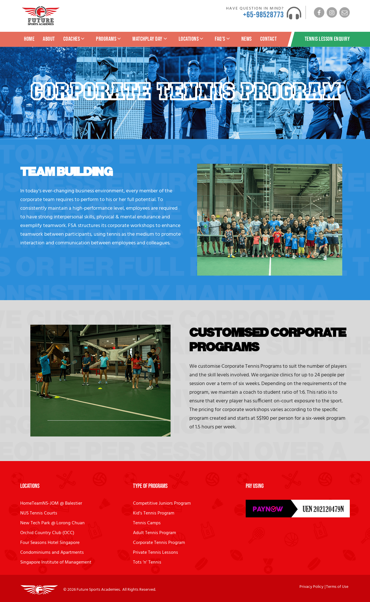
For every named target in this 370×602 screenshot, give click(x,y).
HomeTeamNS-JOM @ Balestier (51, 503)
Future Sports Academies (98, 589)
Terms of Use (337, 587)
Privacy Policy (311, 587)
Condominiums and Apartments (52, 552)
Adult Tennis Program (154, 533)
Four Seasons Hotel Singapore (49, 543)
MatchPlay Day (150, 39)
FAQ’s (223, 39)
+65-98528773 (263, 15)
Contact (268, 39)
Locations (192, 39)
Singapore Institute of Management (55, 562)
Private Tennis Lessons (155, 552)
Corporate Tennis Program (159, 543)
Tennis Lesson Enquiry (327, 39)
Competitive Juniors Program (162, 503)
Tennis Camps (147, 523)
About (49, 39)
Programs (109, 39)
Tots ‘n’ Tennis (147, 562)
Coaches (74, 39)
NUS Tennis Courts (38, 513)
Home (29, 39)
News (246, 39)
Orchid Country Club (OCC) (47, 533)
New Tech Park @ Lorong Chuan (52, 523)
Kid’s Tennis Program (153, 513)
